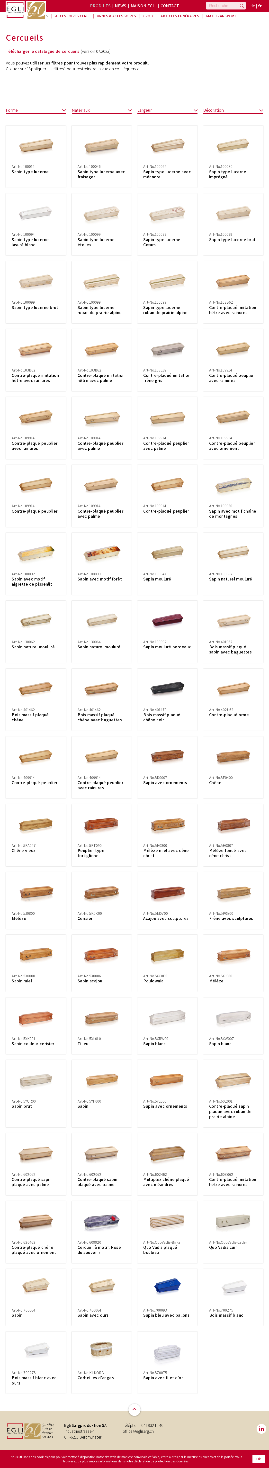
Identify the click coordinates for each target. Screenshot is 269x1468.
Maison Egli (143, 6)
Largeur (167, 114)
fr (260, 6)
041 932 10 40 (152, 1429)
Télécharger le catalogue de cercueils (42, 55)
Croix (148, 15)
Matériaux (102, 114)
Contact (170, 6)
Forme (36, 114)
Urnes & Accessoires (116, 15)
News (120, 6)
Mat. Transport (221, 15)
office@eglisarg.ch (138, 1435)
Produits (100, 6)
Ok (258, 1459)
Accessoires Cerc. (72, 15)
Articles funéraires (180, 15)
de (253, 6)
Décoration (233, 114)
